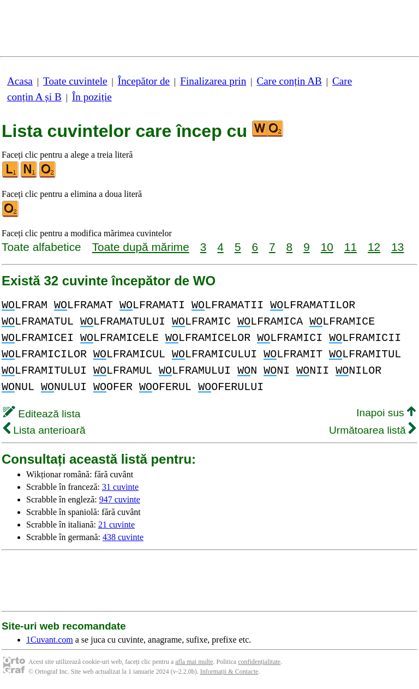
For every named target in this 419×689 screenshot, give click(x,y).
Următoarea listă (372, 430)
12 (374, 247)
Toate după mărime (140, 247)
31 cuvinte (120, 487)
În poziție (92, 97)
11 (350, 247)
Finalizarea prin (213, 81)
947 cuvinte (119, 499)
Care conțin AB (288, 81)
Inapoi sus (386, 412)
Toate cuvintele (75, 81)
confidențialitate (259, 662)
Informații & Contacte (229, 671)
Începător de (144, 81)
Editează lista (41, 414)
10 (327, 247)
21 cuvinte (116, 524)
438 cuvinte (123, 537)
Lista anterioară (44, 430)
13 (397, 247)
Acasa (20, 81)
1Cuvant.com (49, 639)
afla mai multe (194, 662)
